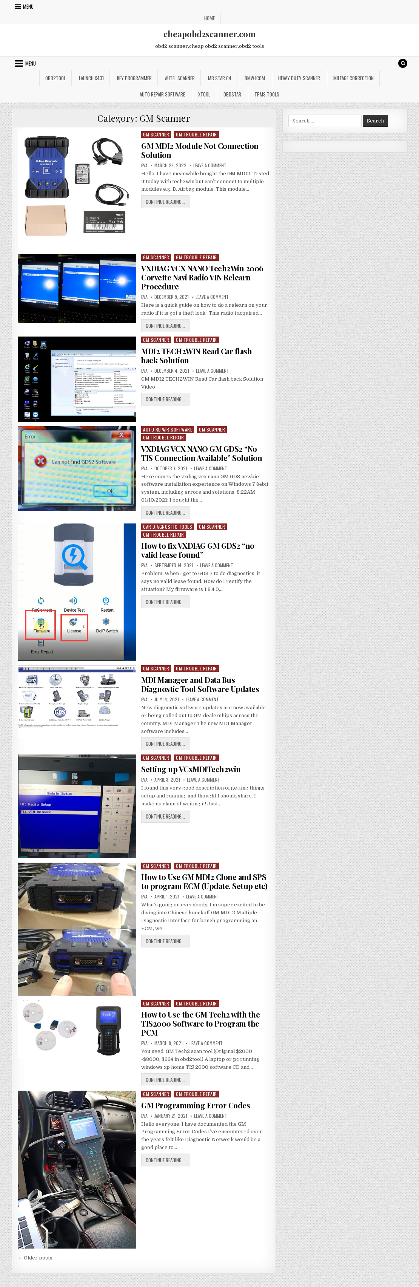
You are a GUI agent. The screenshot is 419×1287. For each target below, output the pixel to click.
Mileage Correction (353, 78)
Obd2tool (55, 78)
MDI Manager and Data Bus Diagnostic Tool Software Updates (200, 684)
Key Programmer (134, 78)
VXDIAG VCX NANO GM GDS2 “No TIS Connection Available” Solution (201, 453)
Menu (28, 6)
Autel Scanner (180, 78)
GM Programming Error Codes (195, 1105)
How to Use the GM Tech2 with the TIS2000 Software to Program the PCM (200, 1023)
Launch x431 (91, 78)
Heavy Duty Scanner (299, 78)
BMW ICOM (255, 78)
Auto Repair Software (162, 94)
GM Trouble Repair (196, 134)
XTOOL (204, 94)
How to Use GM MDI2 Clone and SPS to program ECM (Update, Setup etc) (204, 881)
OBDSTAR (232, 94)
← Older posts (35, 1258)
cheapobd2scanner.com (209, 34)
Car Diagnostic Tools (167, 526)
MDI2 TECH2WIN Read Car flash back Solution (196, 355)
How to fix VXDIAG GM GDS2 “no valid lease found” (197, 550)
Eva (144, 165)
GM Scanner (156, 134)
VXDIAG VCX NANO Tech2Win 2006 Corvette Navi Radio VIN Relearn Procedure (202, 277)
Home (209, 18)
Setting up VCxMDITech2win (191, 769)
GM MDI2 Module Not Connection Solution (200, 150)
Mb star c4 (219, 78)
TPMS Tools (266, 94)
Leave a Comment (209, 165)
